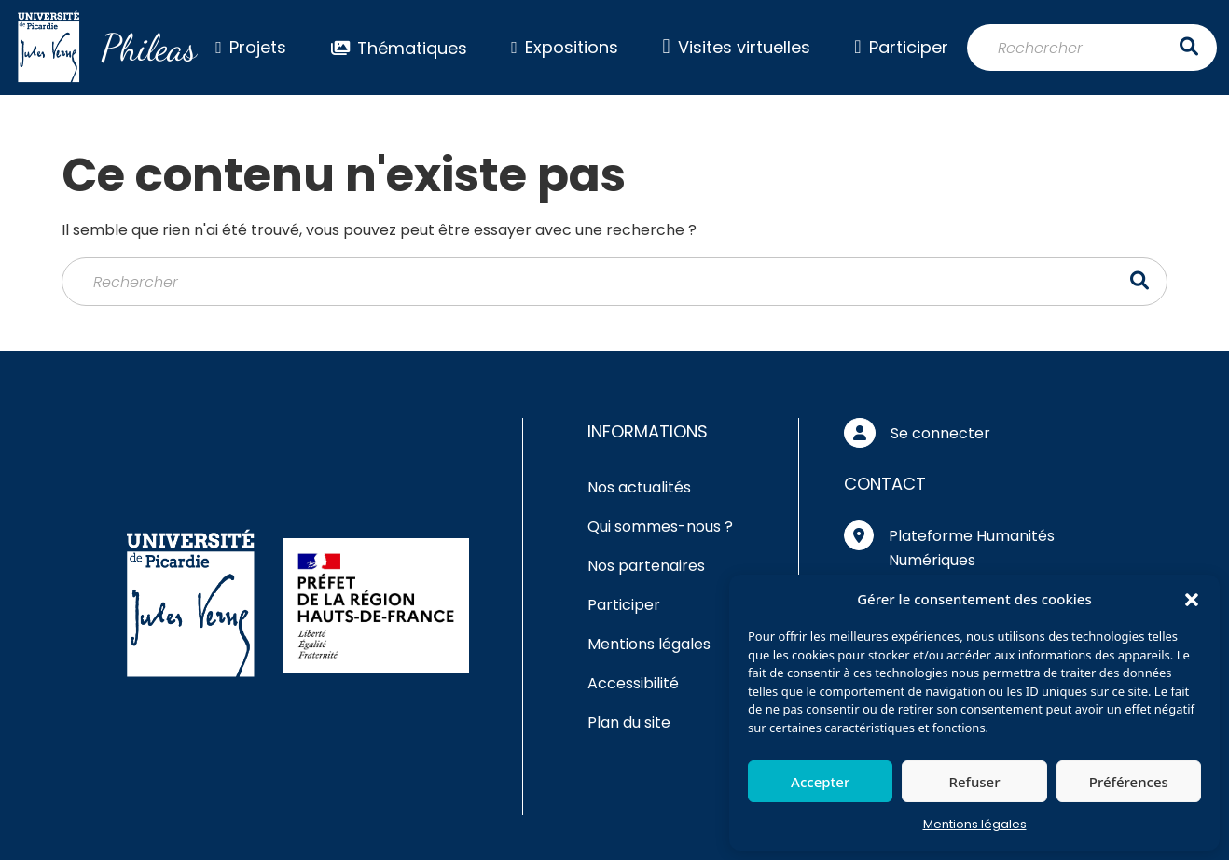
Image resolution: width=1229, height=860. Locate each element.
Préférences (1128, 781)
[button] (1191, 599)
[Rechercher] (1092, 47)
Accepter (820, 781)
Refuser (974, 781)
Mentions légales (975, 824)
